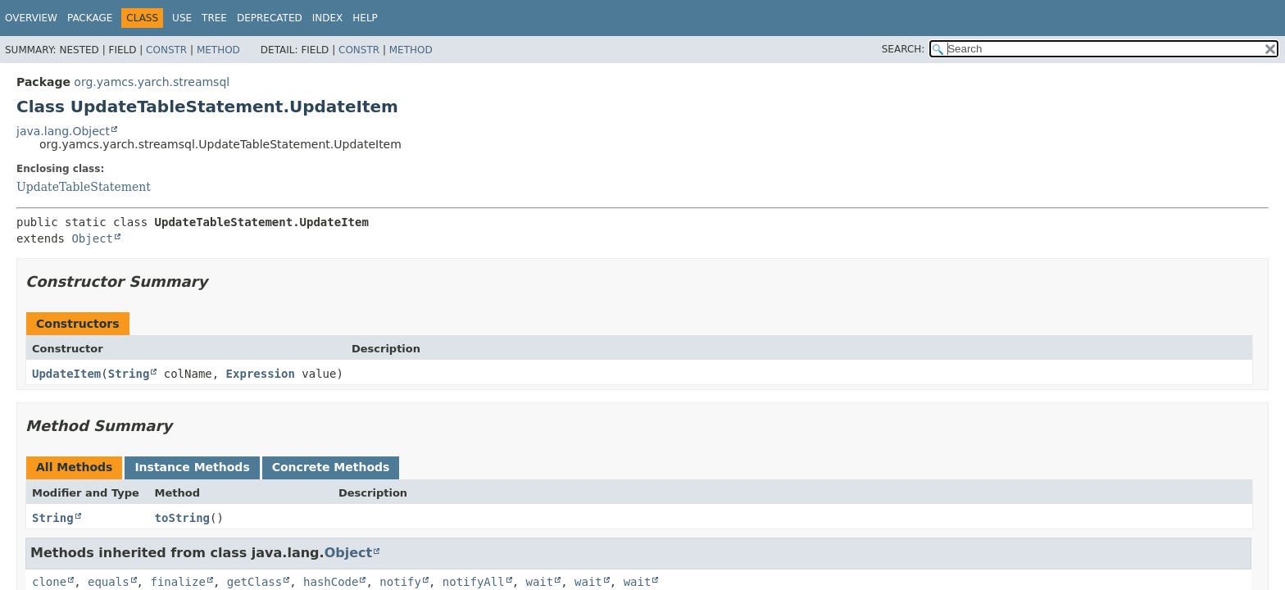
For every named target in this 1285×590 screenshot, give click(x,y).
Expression (260, 373)
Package (89, 18)
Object (92, 238)
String (129, 373)
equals (108, 581)
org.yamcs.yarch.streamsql (151, 81)
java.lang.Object (63, 131)
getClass (254, 581)
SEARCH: (903, 49)
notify (400, 581)
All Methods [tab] (74, 467)
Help (365, 18)
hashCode (330, 581)
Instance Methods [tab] (191, 467)
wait (540, 581)
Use (182, 18)
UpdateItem (66, 373)
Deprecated (269, 18)
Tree (214, 18)
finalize (177, 581)
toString (182, 517)
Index (327, 18)
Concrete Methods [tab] (331, 467)
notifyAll (474, 581)
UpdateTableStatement (83, 186)
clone (49, 581)
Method (218, 50)
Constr (166, 50)
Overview (31, 18)
